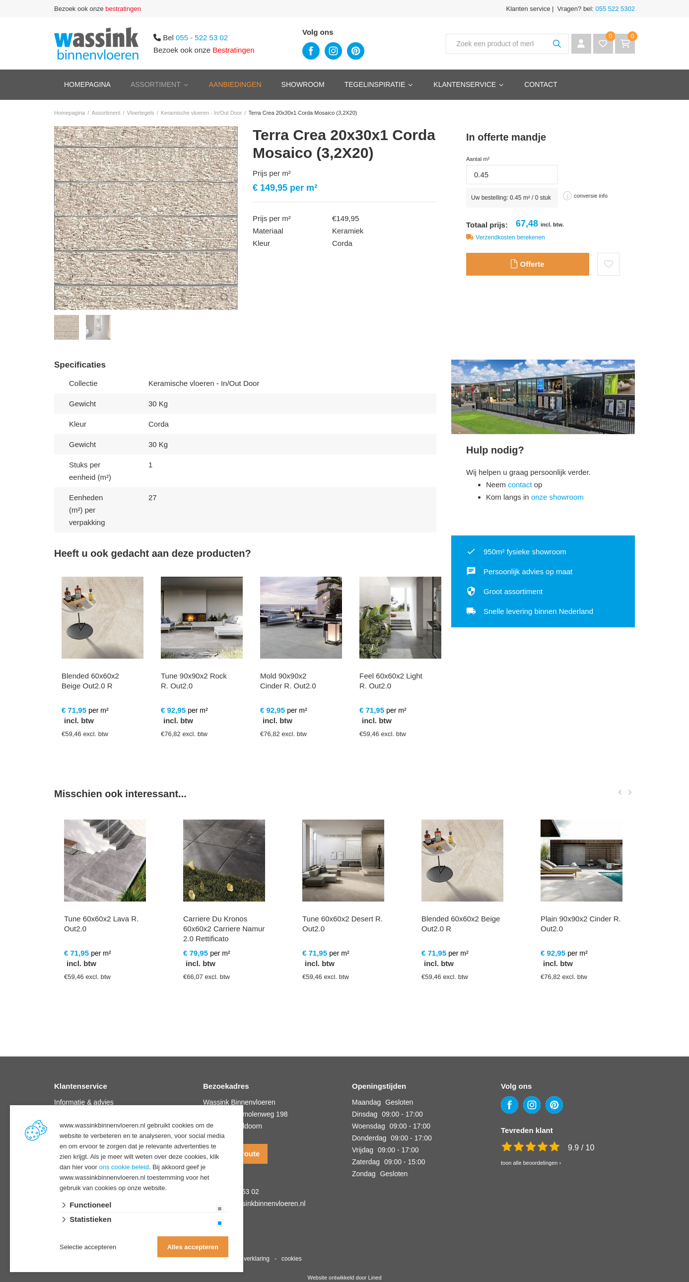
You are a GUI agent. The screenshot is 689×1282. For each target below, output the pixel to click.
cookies (291, 1258)
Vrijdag (362, 1150)
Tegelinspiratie (375, 84)
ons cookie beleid (124, 1167)
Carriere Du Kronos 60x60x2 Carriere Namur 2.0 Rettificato (224, 928)
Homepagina (87, 84)
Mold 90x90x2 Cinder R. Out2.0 (288, 681)
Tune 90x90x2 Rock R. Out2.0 (194, 681)
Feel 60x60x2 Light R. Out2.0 (390, 681)
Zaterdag (366, 1162)
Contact (540, 84)
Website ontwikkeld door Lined (345, 1278)
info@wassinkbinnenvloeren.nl (258, 1203)
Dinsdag (364, 1114)
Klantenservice (464, 84)
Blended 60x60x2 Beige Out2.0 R (90, 681)
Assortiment (156, 84)
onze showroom (557, 497)
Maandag (366, 1102)
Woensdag (368, 1126)
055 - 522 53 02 (202, 37)
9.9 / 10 (581, 1147)
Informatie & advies (84, 1102)
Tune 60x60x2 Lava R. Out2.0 (101, 923)
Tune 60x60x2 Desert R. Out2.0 (342, 923)
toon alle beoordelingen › (531, 1163)
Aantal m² (477, 159)
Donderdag (369, 1138)
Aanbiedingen (235, 84)
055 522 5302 (614, 8)
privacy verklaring (246, 1258)
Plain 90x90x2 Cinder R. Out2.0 (581, 923)
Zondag (363, 1174)
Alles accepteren (192, 1247)
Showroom (303, 84)
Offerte (527, 264)
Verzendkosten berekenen (510, 237)
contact (520, 484)
